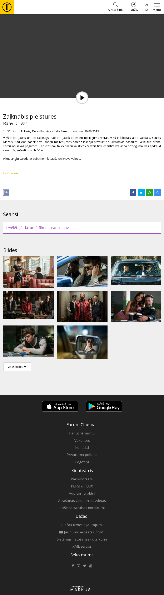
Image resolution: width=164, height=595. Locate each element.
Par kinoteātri (82, 479)
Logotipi (82, 462)
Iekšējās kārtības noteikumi (82, 507)
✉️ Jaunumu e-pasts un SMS (82, 532)
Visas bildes (17, 367)
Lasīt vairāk (10, 173)
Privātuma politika (82, 454)
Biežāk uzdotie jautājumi (82, 524)
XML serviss (82, 546)
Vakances (82, 440)
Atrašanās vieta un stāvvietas (82, 500)
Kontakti (82, 447)
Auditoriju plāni (82, 493)
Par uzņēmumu (82, 433)
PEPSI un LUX (82, 486)
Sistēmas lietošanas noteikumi (82, 539)
